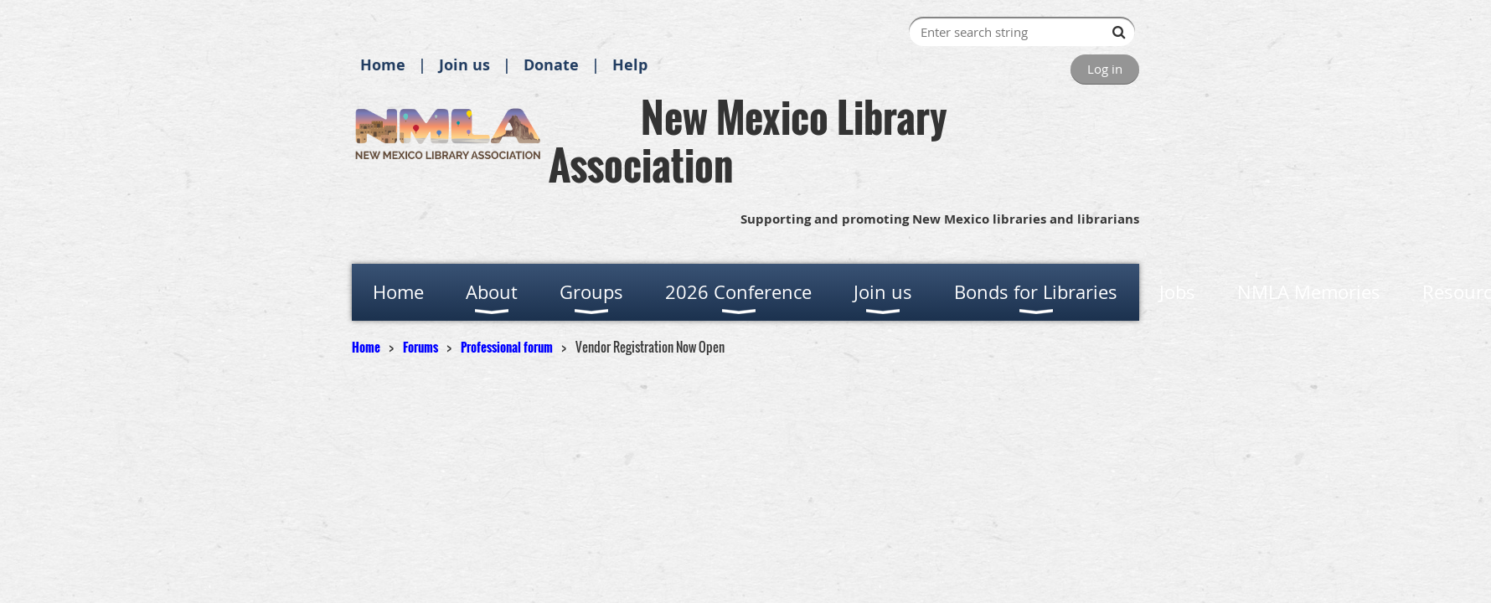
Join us (464, 64)
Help (629, 64)
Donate (551, 64)
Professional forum (507, 347)
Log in (1104, 68)
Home (382, 64)
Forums (420, 347)
